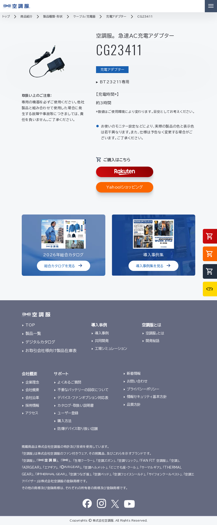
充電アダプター (112, 69)
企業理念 (32, 382)
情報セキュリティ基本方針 (147, 396)
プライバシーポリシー (143, 389)
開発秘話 (153, 341)
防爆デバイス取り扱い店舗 (77, 428)
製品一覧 (33, 333)
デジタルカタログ (40, 342)
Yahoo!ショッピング (124, 187)
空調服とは (155, 333)
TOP (30, 325)
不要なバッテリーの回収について (82, 390)
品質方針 (134, 404)
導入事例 (102, 333)
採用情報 (32, 405)
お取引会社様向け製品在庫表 (50, 351)
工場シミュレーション (111, 348)
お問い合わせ (137, 381)
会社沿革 (32, 397)
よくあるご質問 (69, 382)
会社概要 (32, 390)
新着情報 (134, 373)
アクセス (31, 413)
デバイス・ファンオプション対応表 (82, 397)
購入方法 (64, 421)
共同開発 (102, 341)
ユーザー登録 (67, 413)
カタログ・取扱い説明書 (75, 405)
